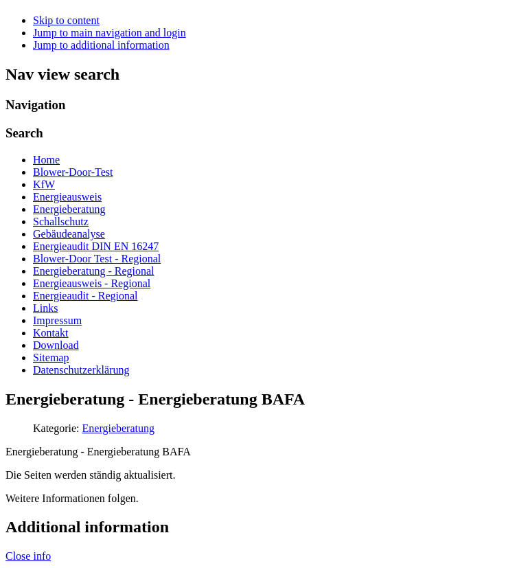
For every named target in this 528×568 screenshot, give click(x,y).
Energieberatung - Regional (93, 271)
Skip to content (66, 20)
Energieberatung (69, 209)
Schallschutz (61, 221)
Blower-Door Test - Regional (97, 258)
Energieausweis (67, 197)
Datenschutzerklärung (81, 370)
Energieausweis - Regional (91, 283)
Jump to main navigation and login (109, 32)
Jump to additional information (101, 45)
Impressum (57, 320)
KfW (44, 184)
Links (45, 308)
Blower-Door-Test (73, 172)
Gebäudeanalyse (69, 234)
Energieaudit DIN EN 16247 (96, 246)
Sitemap (51, 357)
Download (56, 345)
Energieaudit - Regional (85, 296)
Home (46, 160)
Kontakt (51, 333)
